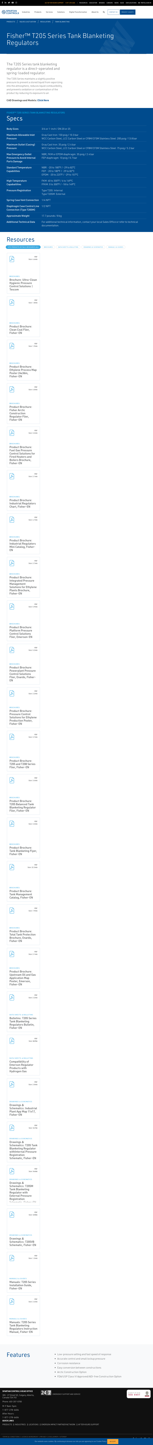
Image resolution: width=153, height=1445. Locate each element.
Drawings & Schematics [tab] (93, 247)
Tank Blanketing (62, 22)
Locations (33, 1424)
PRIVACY (43, 1436)
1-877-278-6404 (10, 1409)
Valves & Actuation (27, 22)
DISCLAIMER (53, 1436)
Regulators (45, 22)
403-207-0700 (15, 1401)
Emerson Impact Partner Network (58, 1424)
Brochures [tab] (48, 247)
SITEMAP (63, 1436)
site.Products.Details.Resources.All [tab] (23, 247)
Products (11, 22)
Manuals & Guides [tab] (115, 247)
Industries (20, 1424)
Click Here (43, 100)
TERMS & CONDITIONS (11, 1436)
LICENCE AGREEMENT (30, 1436)
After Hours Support (88, 1424)
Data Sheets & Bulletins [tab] (68, 247)
